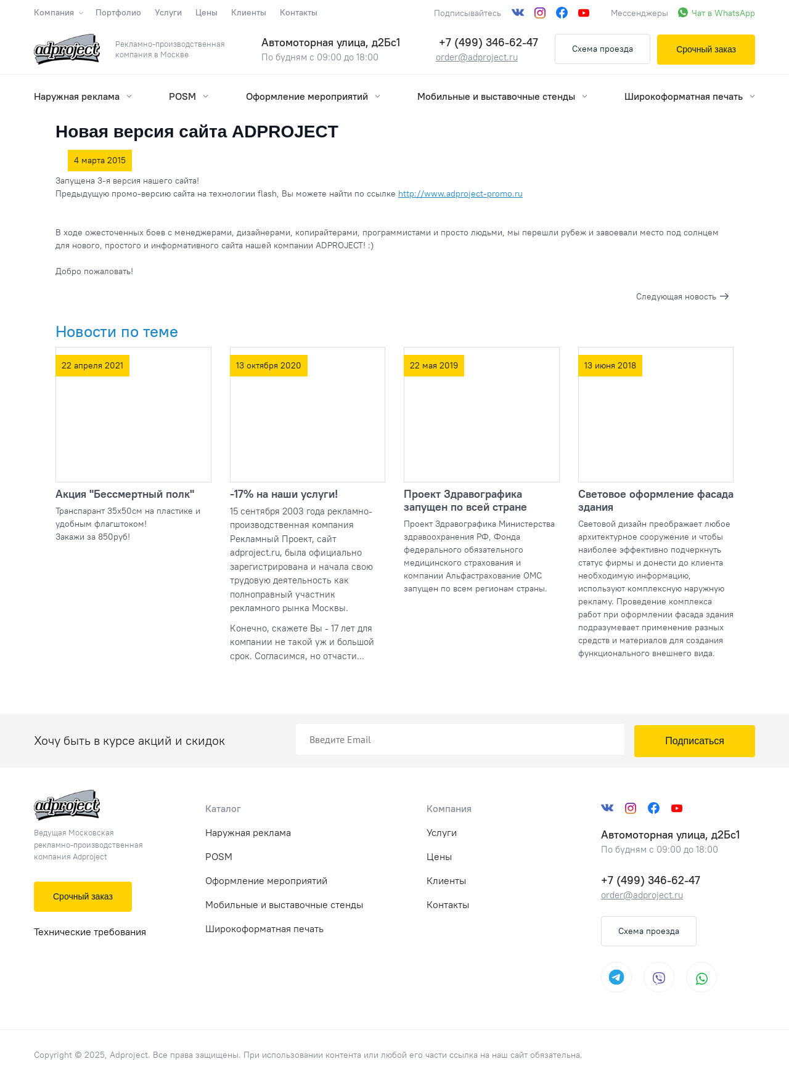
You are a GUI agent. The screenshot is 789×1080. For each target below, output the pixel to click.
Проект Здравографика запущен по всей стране (465, 500)
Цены (206, 12)
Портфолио (118, 12)
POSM (188, 96)
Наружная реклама (83, 96)
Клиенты (248, 12)
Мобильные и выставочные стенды (502, 96)
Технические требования (90, 931)
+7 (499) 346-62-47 (488, 42)
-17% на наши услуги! (284, 494)
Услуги (168, 12)
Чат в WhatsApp (723, 12)
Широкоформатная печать (689, 96)
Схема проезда (602, 48)
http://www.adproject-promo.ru (460, 193)
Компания (58, 12)
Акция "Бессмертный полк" (124, 494)
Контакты (298, 12)
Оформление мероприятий (313, 96)
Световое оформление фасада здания (656, 500)
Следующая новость (676, 296)
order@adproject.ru (477, 57)
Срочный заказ (706, 49)
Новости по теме (116, 331)
